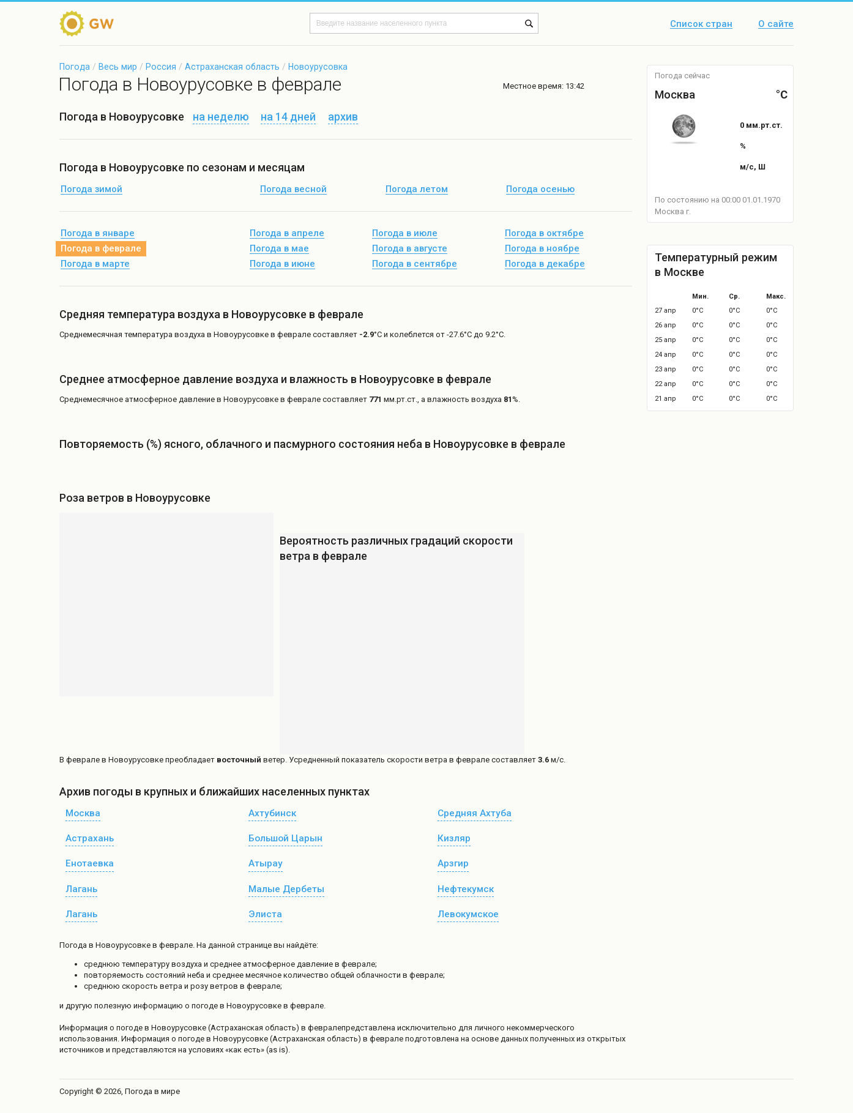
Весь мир (118, 67)
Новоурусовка (318, 67)
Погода (74, 67)
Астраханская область (232, 67)
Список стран (701, 24)
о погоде (127, 1027)
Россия (161, 67)
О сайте (776, 24)
